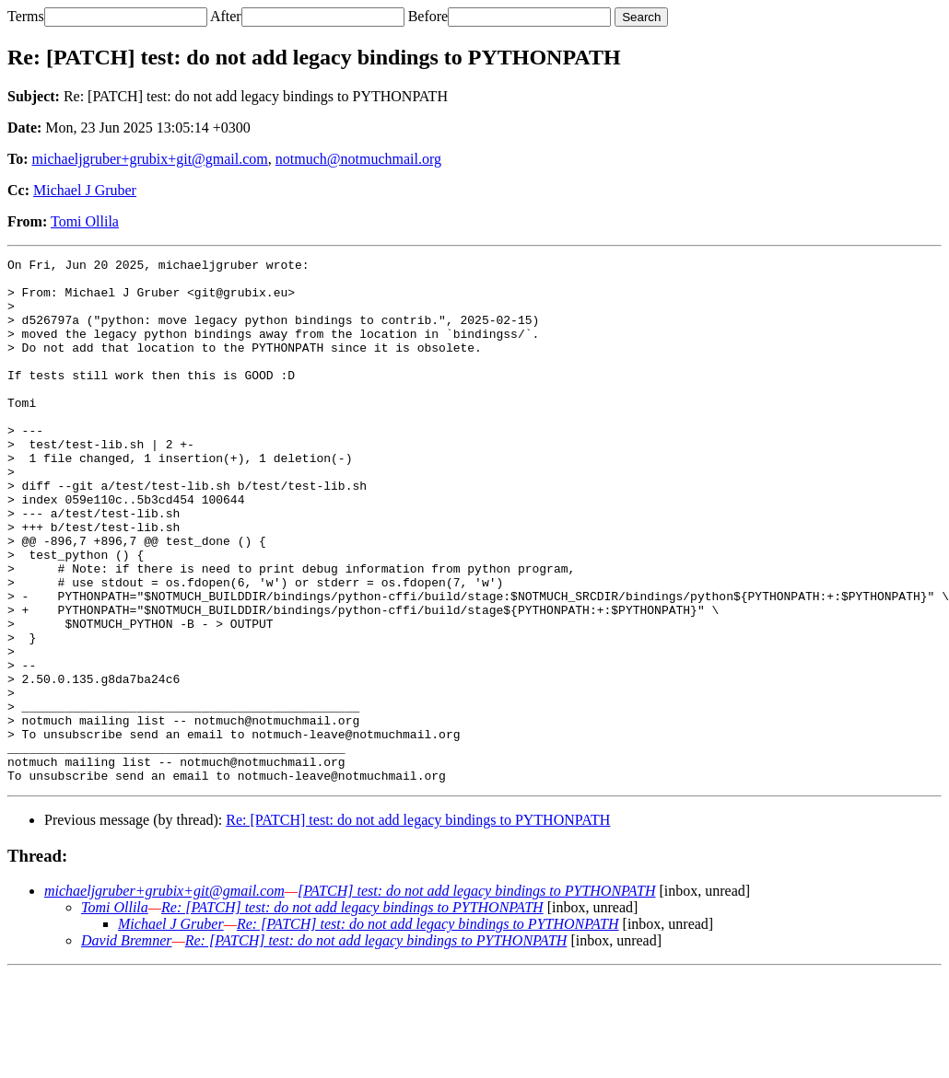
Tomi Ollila (85, 221)
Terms (25, 16)
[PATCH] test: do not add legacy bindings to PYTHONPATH (476, 995)
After (225, 16)
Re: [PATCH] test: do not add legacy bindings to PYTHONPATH (418, 925)
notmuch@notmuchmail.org (358, 159)
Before (428, 16)
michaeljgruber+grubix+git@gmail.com (150, 159)
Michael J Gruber (84, 190)
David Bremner (126, 1045)
